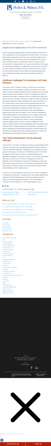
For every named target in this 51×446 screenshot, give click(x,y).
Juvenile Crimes (7, 273)
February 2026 (7, 227)
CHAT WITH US (13, 444)
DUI (31, 41)
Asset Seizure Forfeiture (10, 238)
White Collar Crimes (8, 293)
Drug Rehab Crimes (8, 253)
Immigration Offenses (9, 271)
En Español (25, 17)
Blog (26, 41)
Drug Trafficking (7, 255)
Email (23, 1)
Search (27, 1)
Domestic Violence (8, 249)
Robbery (5, 279)
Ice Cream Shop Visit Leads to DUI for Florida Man (17, 206)
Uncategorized (7, 285)
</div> (11, 439)
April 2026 (6, 223)
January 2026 (7, 229)
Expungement (7, 261)
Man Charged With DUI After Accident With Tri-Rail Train (19, 204)
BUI (4, 240)
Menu (34, 1)
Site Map (37, 374)
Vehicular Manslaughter (9, 287)
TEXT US (38, 444)
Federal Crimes (7, 263)
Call (19, 1)
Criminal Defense (7, 244)
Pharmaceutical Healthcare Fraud (12, 275)
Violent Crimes (7, 289)
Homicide (5, 269)
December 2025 (7, 231)
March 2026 (6, 225)
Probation (5, 277)
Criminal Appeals (7, 242)
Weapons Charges (8, 291)
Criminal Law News (8, 247)
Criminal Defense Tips (9, 245)
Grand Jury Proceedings (10, 267)
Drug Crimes (6, 251)
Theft (4, 283)
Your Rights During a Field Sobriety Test (14, 212)
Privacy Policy (40, 375)
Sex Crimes (6, 281)
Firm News (6, 265)
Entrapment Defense (9, 259)
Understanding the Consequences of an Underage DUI (18, 209)
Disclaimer (43, 374)
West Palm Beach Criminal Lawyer (13, 41)
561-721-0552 (25, 15)
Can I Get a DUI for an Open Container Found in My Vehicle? (20, 215)
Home (15, 1)
